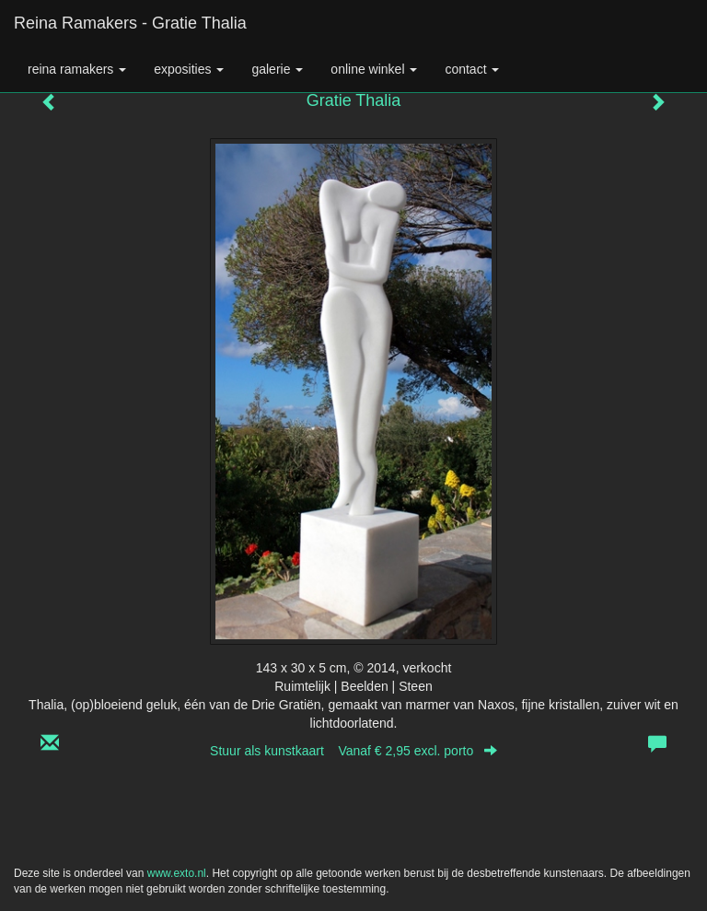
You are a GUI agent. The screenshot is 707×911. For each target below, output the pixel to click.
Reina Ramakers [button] (77, 69)
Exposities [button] (189, 69)
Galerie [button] (277, 69)
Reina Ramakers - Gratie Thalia (130, 23)
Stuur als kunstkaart (353, 750)
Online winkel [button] (373, 69)
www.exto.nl (176, 873)
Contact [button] (472, 69)
